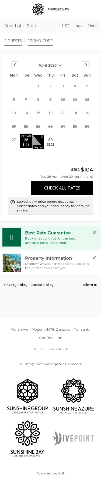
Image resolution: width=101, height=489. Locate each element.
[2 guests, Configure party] (13, 41)
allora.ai (90, 285)
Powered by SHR (50, 473)
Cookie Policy (41, 285)
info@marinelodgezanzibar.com (53, 364)
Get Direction (50, 337)
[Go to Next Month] (86, 64)
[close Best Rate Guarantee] (94, 232)
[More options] (92, 26)
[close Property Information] (94, 257)
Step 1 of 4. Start (20, 25)
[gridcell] (38, 87)
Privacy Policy (15, 285)
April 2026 (35, 67)
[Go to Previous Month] (14, 64)
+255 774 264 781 (53, 349)
